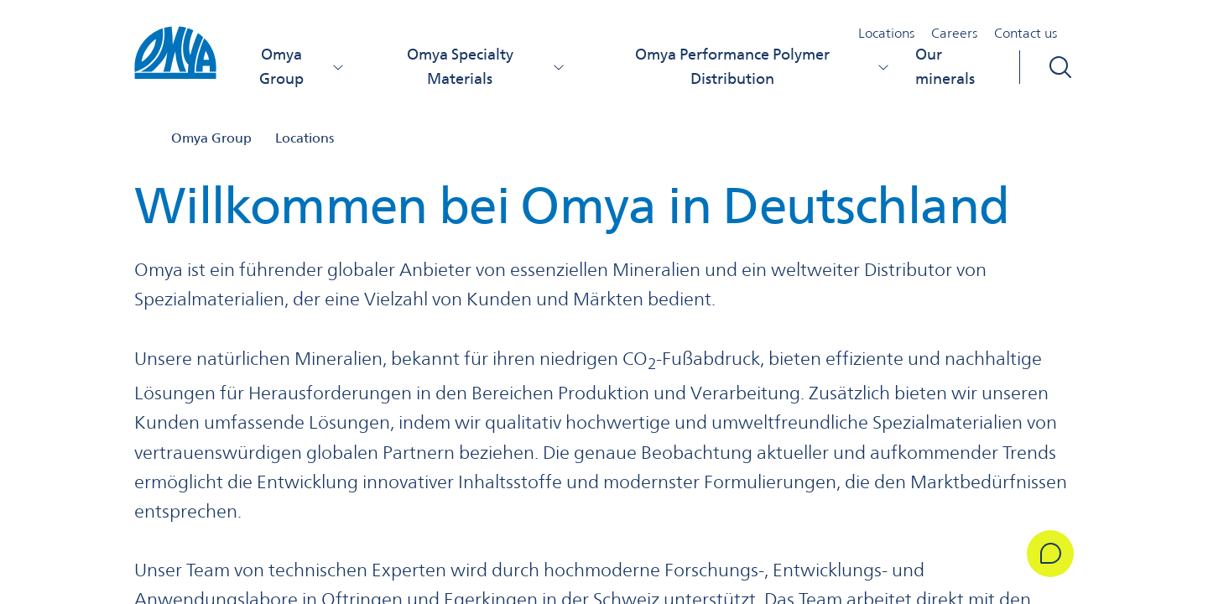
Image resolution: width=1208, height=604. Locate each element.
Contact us (1025, 33)
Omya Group (302, 66)
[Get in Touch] (1050, 553)
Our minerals (945, 66)
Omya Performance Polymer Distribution (762, 66)
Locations (886, 33)
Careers (954, 33)
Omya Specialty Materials (486, 66)
